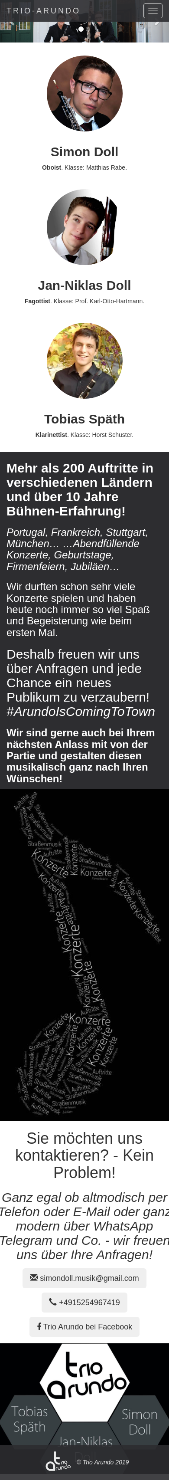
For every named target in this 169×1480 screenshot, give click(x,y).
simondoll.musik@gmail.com (84, 1278)
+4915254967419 (84, 1302)
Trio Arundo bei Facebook (84, 1326)
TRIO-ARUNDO (43, 11)
